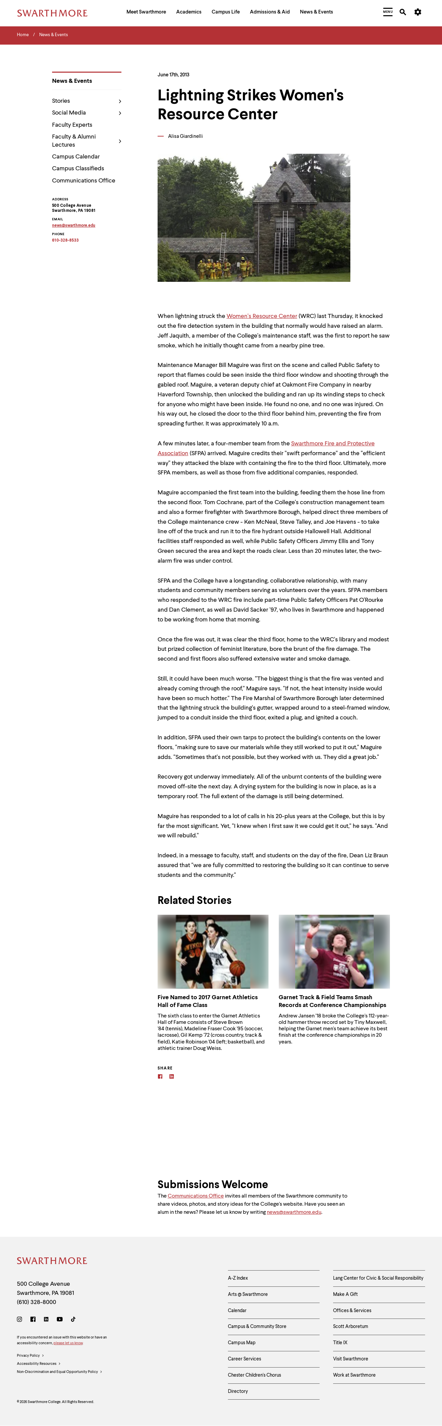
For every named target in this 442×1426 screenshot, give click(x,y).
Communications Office (83, 181)
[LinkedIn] (46, 1320)
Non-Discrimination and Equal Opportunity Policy (59, 1372)
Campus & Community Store (257, 1326)
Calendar (237, 1310)
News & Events (72, 81)
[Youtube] (59, 1320)
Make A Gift (345, 1294)
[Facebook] (160, 1077)
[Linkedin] (171, 1077)
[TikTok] (73, 1320)
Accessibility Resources (39, 1364)
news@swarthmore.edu (294, 1212)
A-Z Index (238, 1278)
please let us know (68, 1343)
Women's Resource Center (262, 316)
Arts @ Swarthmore (248, 1294)
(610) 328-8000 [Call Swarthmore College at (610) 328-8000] (36, 1302)
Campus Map (242, 1343)
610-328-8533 (65, 241)
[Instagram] (21, 1320)
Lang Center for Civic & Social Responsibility (378, 1278)
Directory (238, 1391)
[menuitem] (146, 13)
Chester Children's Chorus (254, 1375)
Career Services (244, 1359)
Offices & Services (352, 1310)
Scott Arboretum (350, 1326)
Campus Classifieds (78, 169)
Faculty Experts (72, 125)
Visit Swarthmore (350, 1359)
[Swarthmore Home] (52, 1262)
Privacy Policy (30, 1356)
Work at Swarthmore (354, 1375)
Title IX (340, 1343)
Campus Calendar (76, 157)
